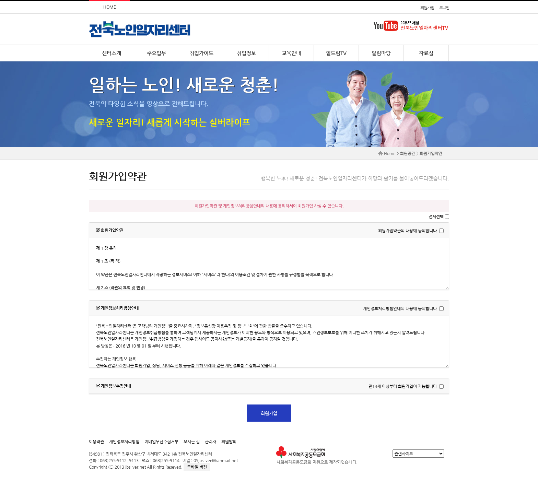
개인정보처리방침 (124, 441)
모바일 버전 (197, 467)
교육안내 (291, 53)
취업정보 (246, 53)
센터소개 (111, 53)
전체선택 (436, 216)
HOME (109, 6)
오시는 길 (192, 441)
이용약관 (96, 441)
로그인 (444, 7)
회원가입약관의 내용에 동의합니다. (408, 230)
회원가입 (427, 7)
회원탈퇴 (228, 441)
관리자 (210, 441)
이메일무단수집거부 (161, 441)
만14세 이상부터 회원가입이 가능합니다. (403, 386)
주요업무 (156, 53)
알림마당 (381, 53)
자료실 (426, 53)
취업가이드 (201, 53)
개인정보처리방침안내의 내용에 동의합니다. (400, 308)
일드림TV (336, 53)
